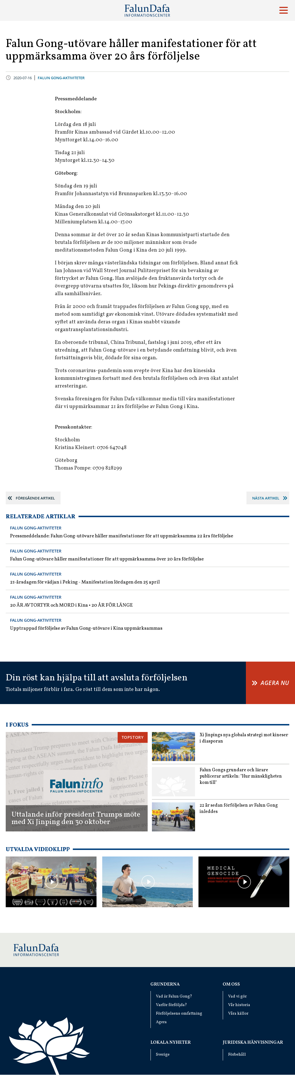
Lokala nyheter (170, 1042)
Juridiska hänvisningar (253, 1042)
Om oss (231, 984)
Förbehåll (237, 1054)
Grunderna (165, 984)
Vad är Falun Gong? (174, 996)
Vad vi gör (237, 996)
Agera (161, 1022)
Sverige (163, 1054)
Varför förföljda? (171, 1005)
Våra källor (238, 1013)
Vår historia (239, 1005)
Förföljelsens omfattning (179, 1013)
